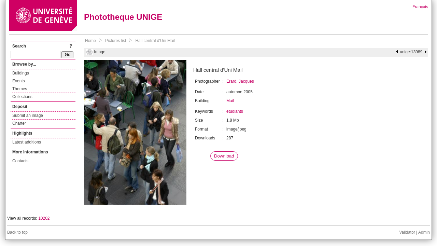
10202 (44, 218)
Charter (19, 123)
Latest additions (26, 142)
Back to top (17, 232)
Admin (424, 232)
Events (18, 81)
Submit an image (27, 115)
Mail (230, 100)
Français (420, 6)
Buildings (20, 73)
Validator (407, 232)
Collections (22, 96)
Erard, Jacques (240, 81)
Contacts (20, 161)
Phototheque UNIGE (123, 17)
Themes (19, 88)
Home (90, 40)
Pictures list (115, 40)
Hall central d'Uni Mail (155, 40)
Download (224, 156)
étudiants (234, 111)
